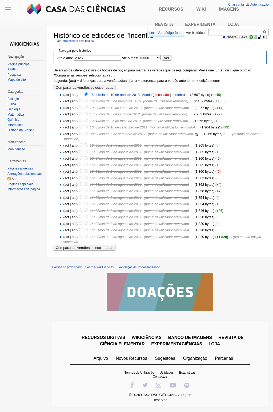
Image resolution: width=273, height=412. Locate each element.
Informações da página (23, 189)
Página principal (18, 64)
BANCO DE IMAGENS (190, 337)
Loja (233, 24)
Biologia (13, 99)
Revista (164, 24)
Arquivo (101, 358)
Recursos (171, 9)
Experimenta (200, 24)
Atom (15, 179)
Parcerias (224, 358)
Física (11, 104)
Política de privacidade (67, 267)
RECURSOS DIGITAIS (103, 337)
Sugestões (165, 358)
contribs (178, 95)
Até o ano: (65, 58)
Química (13, 120)
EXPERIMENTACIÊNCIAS (176, 344)
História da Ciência (20, 130)
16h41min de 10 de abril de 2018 (115, 95)
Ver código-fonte (170, 33)
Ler (151, 33)
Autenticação (259, 4)
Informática (15, 125)
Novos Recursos (131, 358)
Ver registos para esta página (75, 40)
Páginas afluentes (20, 168)
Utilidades (167, 372)
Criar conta (236, 4)
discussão (161, 95)
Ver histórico (195, 33)
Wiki (201, 9)
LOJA (214, 344)
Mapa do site (16, 80)
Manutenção (16, 149)
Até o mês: (130, 58)
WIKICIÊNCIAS (147, 337)
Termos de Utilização (139, 372)
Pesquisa (14, 74)
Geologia (13, 109)
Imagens (229, 9)
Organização (195, 358)
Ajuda (11, 69)
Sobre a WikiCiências (99, 267)
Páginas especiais (20, 184)
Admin (147, 95)
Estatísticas (187, 372)
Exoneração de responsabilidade (138, 267)
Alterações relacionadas (24, 174)
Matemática (15, 114)
